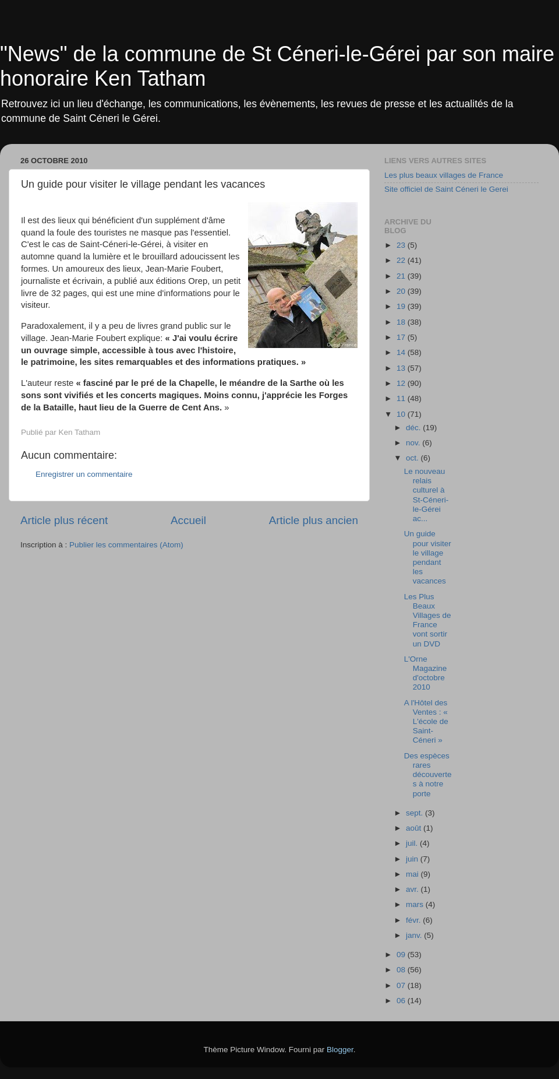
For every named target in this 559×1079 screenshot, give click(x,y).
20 (402, 291)
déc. (414, 427)
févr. (414, 920)
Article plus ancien (313, 520)
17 (402, 337)
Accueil (188, 520)
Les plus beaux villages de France (443, 175)
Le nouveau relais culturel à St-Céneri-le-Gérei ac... (426, 495)
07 (402, 985)
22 (402, 260)
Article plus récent (64, 520)
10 (402, 414)
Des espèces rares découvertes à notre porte (428, 774)
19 (402, 306)
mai (413, 874)
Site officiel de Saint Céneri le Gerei (446, 189)
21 (402, 276)
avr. (413, 889)
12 (402, 383)
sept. (415, 813)
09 (402, 954)
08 (402, 969)
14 (402, 352)
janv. (415, 935)
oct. (413, 458)
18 (402, 322)
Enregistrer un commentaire (84, 474)
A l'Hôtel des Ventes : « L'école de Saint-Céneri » (426, 721)
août (414, 828)
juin (413, 859)
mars (416, 904)
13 (402, 368)
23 (402, 245)
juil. (413, 843)
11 (402, 398)
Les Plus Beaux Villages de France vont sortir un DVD (427, 620)
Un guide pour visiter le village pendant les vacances (427, 557)
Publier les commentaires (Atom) (126, 544)
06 (402, 1000)
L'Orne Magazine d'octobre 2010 (425, 673)
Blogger (340, 1049)
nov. (414, 442)
